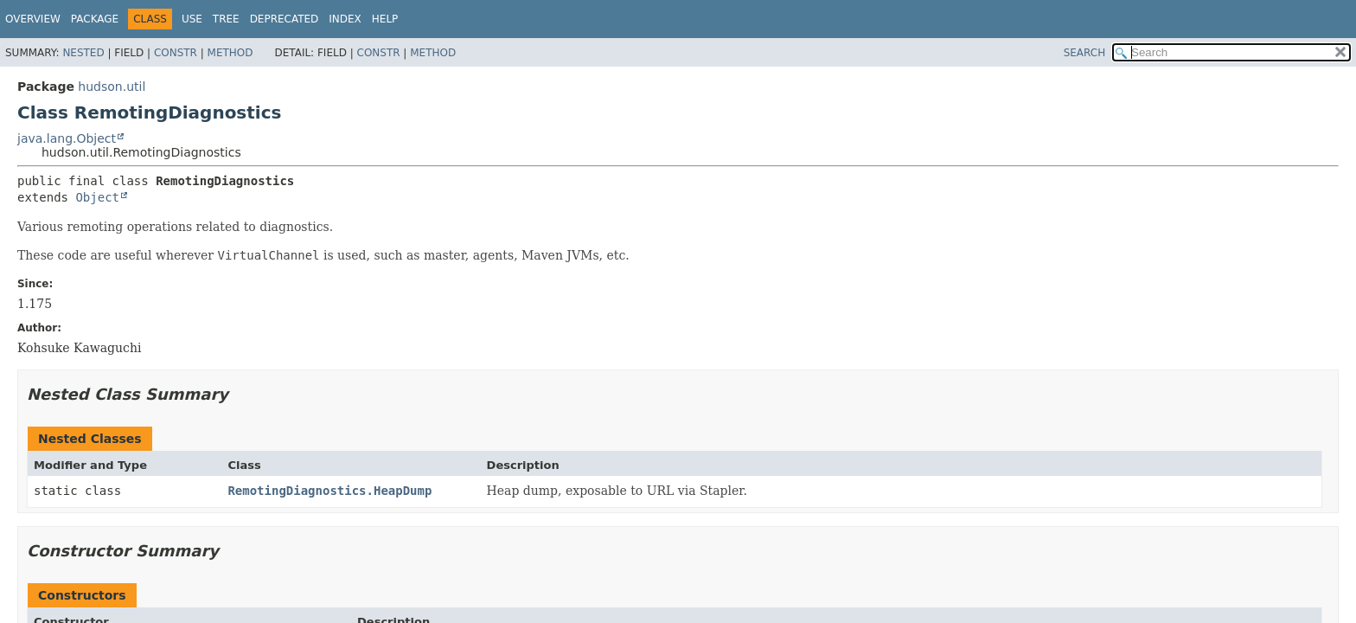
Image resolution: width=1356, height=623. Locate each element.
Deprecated (284, 19)
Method (230, 53)
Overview (33, 19)
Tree (226, 19)
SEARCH (1085, 53)
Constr (175, 53)
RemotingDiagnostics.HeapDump (329, 491)
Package (94, 19)
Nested (83, 53)
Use (192, 19)
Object (97, 197)
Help (385, 19)
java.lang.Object (66, 138)
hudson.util (111, 86)
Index (345, 19)
